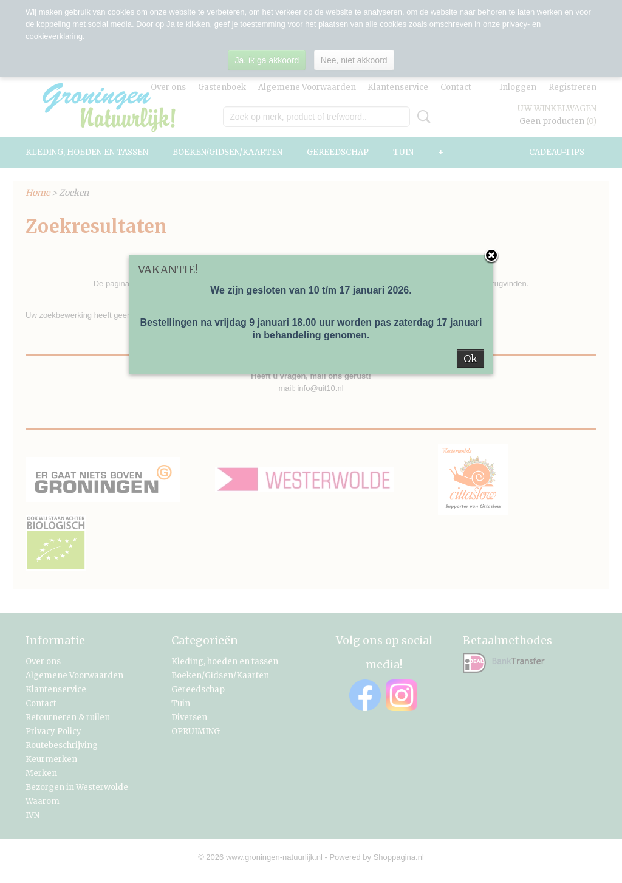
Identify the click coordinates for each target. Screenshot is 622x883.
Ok (470, 358)
